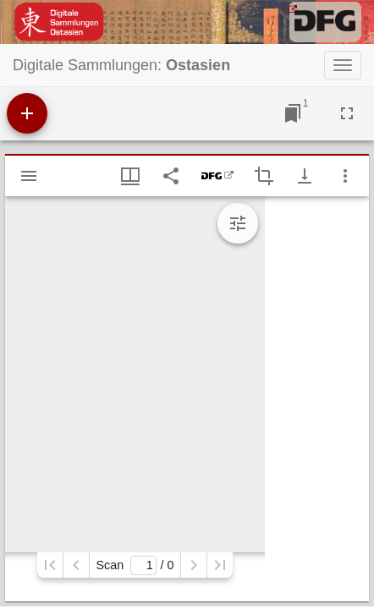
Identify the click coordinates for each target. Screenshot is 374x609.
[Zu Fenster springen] (292, 113)
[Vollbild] (347, 113)
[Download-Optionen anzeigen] (304, 176)
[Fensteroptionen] (345, 176)
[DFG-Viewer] (217, 176)
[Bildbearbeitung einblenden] (237, 223)
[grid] (317, 398)
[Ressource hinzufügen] (27, 113)
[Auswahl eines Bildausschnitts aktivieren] (264, 176)
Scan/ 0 (134, 565)
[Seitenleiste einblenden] (28, 176)
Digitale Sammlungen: (121, 65)
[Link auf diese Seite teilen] (171, 176)
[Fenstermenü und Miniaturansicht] (130, 176)
